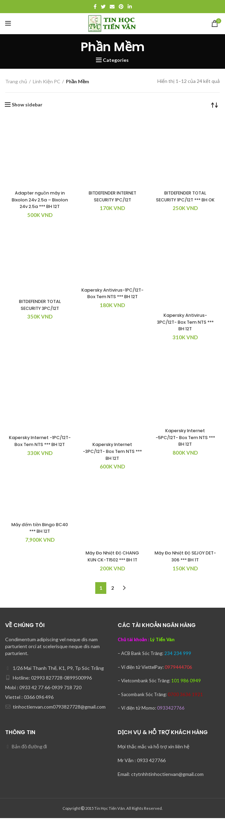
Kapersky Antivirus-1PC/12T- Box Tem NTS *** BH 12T (112, 303)
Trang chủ (16, 81)
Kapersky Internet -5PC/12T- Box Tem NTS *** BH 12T (185, 444)
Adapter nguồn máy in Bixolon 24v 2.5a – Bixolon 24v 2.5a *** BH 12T (39, 203)
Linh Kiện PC (46, 81)
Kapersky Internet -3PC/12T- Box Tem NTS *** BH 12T (112, 458)
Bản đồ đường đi (29, 753)
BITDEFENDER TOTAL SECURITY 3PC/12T (40, 312)
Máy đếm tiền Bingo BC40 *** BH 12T (40, 534)
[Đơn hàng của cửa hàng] (214, 104)
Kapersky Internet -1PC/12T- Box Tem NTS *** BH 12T (40, 451)
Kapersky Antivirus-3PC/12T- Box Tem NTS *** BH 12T (185, 329)
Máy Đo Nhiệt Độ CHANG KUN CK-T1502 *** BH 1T (112, 563)
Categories (116, 60)
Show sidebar (27, 104)
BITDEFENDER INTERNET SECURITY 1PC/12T (112, 196)
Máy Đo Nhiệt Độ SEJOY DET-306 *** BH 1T (185, 563)
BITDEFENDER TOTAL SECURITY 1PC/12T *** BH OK (185, 199)
